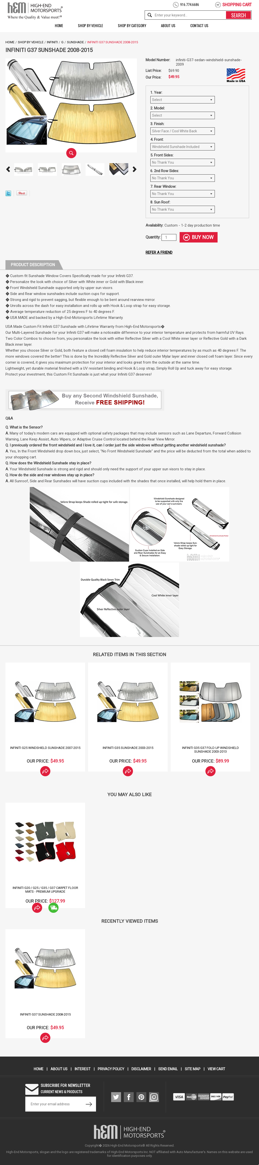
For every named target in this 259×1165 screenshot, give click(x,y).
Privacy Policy (111, 1069)
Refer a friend (159, 252)
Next (134, 169)
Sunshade (75, 42)
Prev (7, 169)
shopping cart (237, 4)
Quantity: (154, 237)
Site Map (192, 1069)
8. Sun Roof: (160, 202)
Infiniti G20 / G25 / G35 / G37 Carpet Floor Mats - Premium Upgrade (45, 889)
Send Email (168, 1069)
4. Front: (156, 139)
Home (59, 25)
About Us (168, 25)
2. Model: (157, 108)
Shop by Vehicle (90, 25)
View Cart (216, 1069)
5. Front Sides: (161, 155)
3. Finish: (157, 124)
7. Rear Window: (163, 186)
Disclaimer (141, 1069)
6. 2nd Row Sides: (164, 171)
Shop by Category (132, 25)
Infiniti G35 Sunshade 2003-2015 (128, 748)
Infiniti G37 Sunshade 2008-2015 (45, 1014)
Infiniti (52, 42)
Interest (83, 1069)
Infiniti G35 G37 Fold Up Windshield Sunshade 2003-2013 (210, 749)
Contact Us (199, 25)
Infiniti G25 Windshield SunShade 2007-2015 (45, 748)
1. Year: (156, 92)
